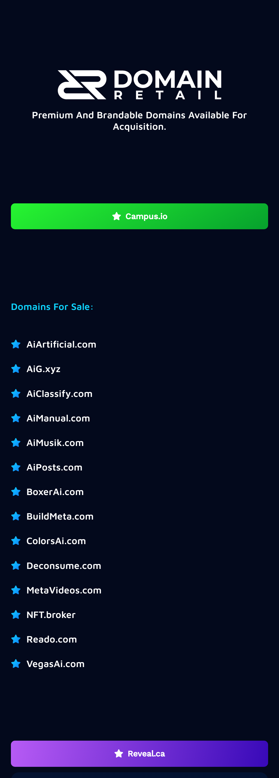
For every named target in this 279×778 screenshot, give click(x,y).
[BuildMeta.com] (18, 516)
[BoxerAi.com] (18, 491)
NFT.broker (51, 614)
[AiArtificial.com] (18, 344)
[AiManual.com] (18, 418)
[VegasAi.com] (18, 663)
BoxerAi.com (55, 491)
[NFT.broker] (18, 614)
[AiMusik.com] (18, 442)
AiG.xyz (43, 368)
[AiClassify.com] (18, 393)
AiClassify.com (59, 393)
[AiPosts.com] (18, 467)
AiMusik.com (55, 442)
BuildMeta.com (60, 515)
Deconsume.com (63, 565)
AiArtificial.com (61, 343)
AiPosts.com (54, 466)
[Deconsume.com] (18, 565)
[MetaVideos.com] (18, 590)
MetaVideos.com (64, 589)
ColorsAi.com (56, 540)
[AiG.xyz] (18, 368)
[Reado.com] (18, 639)
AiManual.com (58, 417)
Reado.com (51, 638)
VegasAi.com (55, 663)
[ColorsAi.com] (18, 540)
